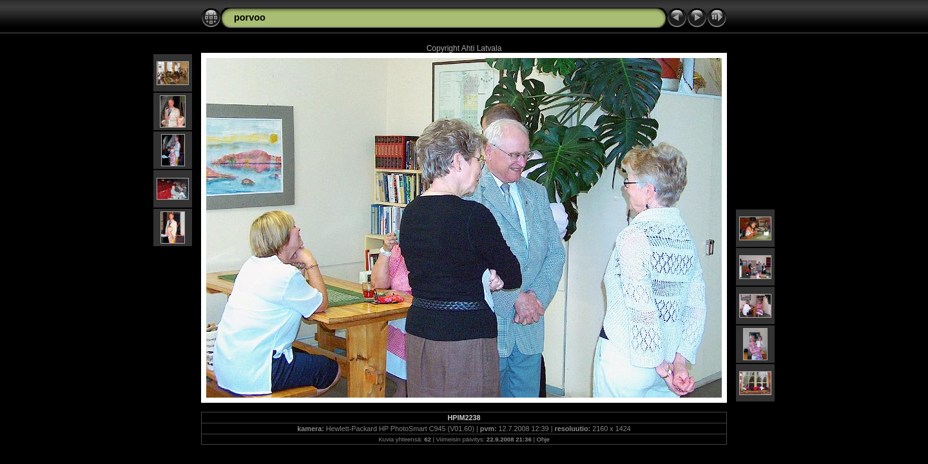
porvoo (250, 17)
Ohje (543, 439)
